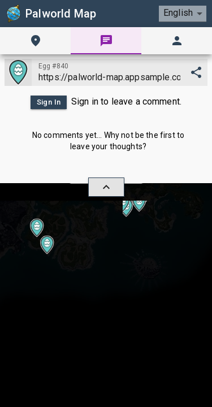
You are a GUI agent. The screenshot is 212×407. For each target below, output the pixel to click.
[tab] (35, 40)
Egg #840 (53, 66)
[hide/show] (106, 187)
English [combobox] (178, 12)
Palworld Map (50, 14)
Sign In (49, 102)
